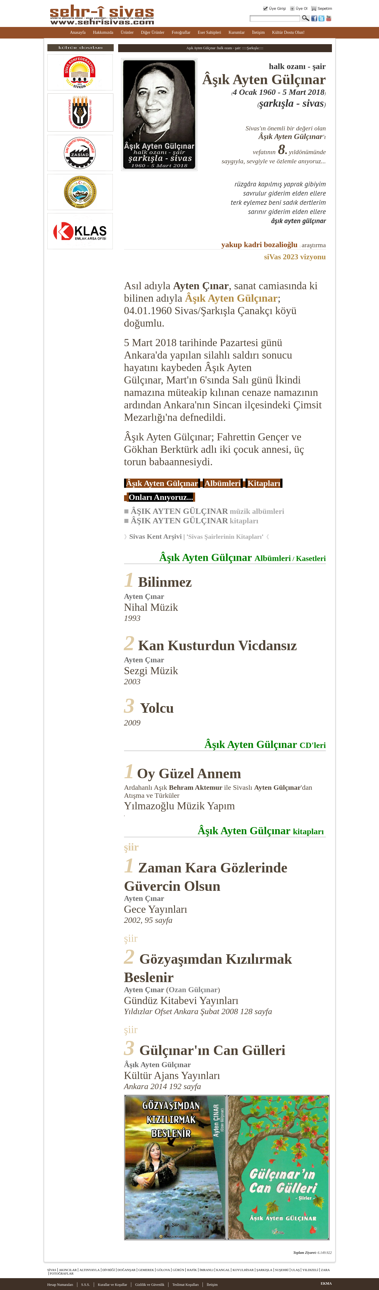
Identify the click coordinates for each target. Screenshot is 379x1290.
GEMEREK (146, 1270)
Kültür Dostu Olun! (288, 32)
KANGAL (223, 1270)
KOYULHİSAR (243, 1270)
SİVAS (51, 1270)
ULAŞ (295, 1270)
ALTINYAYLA (89, 1270)
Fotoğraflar (181, 32)
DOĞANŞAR (127, 1270)
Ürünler (127, 32)
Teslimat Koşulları (185, 1285)
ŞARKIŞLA (264, 1270)
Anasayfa (78, 32)
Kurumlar (237, 32)
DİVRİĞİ (108, 1270)
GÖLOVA (163, 1270)
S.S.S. (85, 1285)
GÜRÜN (178, 1270)
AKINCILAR (68, 1270)
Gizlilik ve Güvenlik (149, 1285)
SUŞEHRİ (282, 1270)
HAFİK (192, 1270)
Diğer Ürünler (152, 32)
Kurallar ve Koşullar (112, 1285)
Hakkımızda (103, 32)
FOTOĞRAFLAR (62, 1273)
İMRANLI (206, 1270)
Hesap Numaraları (60, 1285)
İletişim (258, 32)
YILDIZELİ (310, 1270)
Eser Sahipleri (209, 32)
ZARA (325, 1270)
